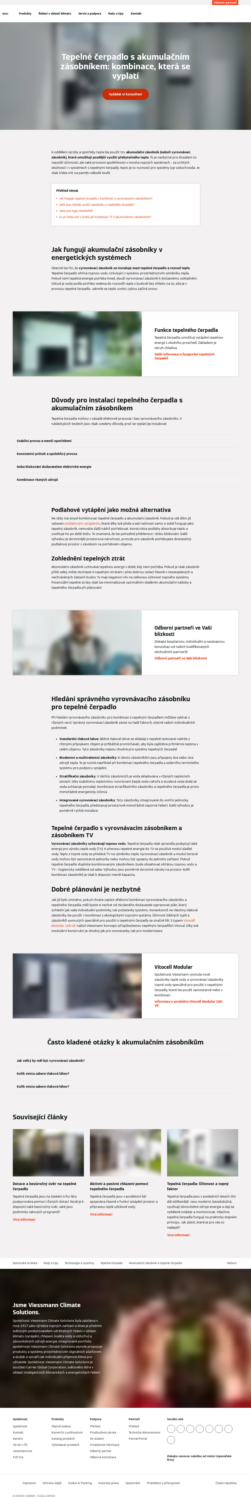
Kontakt (136, 13)
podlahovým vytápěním (82, 523)
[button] (232, 1263)
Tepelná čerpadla (111, 1263)
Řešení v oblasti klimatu (55, 13)
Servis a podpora (89, 13)
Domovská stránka (25, 1263)
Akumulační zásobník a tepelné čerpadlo (155, 1263)
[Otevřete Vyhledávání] (236, 14)
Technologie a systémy (79, 1263)
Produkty (25, 13)
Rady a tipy (116, 13)
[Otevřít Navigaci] (5, 13)
